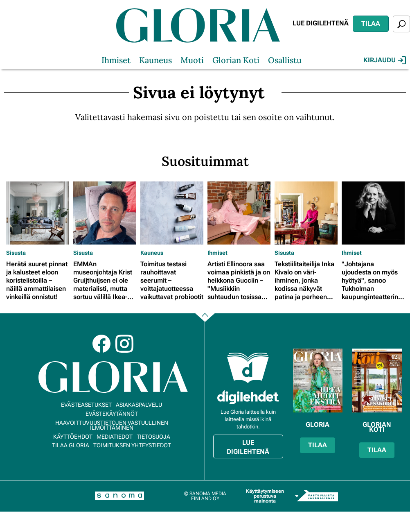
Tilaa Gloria (70, 445)
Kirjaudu (384, 60)
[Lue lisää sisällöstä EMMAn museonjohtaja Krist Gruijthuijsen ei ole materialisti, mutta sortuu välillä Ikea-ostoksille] (104, 213)
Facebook (101, 344)
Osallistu (285, 60)
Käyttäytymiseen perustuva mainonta (265, 496)
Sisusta (16, 252)
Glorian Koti (235, 60)
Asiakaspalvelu (139, 404)
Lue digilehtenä (321, 23)
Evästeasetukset (86, 404)
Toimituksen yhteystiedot (132, 445)
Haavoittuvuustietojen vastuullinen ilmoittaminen (111, 425)
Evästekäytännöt (112, 413)
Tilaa (370, 23)
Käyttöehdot (72, 436)
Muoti (192, 60)
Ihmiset (116, 60)
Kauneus (155, 60)
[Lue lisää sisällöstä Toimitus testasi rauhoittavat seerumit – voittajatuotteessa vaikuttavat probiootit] (171, 213)
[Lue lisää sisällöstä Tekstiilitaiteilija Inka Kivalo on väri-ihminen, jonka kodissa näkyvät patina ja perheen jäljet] (306, 213)
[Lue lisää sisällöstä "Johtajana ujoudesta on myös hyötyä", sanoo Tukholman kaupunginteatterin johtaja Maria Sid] (373, 213)
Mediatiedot (115, 436)
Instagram (124, 344)
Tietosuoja (153, 436)
